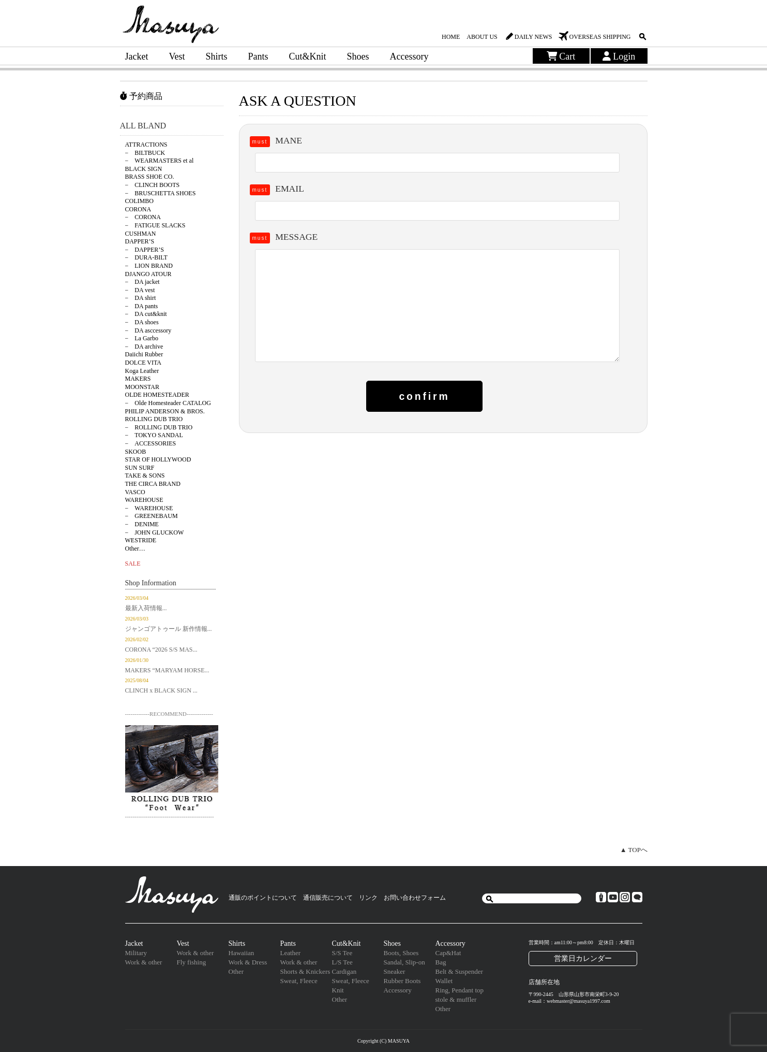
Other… (135, 548)
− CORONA (143, 217)
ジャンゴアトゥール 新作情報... (168, 628)
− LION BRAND (149, 265)
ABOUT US (482, 36)
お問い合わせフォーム (415, 897)
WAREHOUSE (144, 499)
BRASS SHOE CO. (149, 176)
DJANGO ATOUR (148, 274)
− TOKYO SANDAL (154, 435)
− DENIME (142, 524)
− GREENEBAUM (151, 516)
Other (236, 971)
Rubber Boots (402, 981)
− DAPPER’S (144, 249)
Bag (440, 962)
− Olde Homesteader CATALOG (168, 403)
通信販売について (328, 897)
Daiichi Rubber (144, 354)
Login (619, 56)
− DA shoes (142, 322)
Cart (561, 56)
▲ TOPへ (634, 850)
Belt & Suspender (459, 971)
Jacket (136, 56)
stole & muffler (456, 999)
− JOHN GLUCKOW (154, 532)
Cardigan (344, 971)
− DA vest (140, 290)
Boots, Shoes (401, 953)
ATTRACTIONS (146, 144)
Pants (258, 56)
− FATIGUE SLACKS (155, 225)
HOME (451, 36)
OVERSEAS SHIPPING (599, 36)
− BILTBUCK (145, 152)
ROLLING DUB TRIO (154, 419)
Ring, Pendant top (459, 990)
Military (136, 953)
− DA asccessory (148, 330)
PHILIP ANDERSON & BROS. (165, 411)
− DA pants (141, 306)
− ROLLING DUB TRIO (159, 427)
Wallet (444, 981)
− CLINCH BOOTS (152, 185)
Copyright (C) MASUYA (383, 1041)
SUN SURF (140, 467)
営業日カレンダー (583, 958)
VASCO (135, 492)
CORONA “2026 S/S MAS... (161, 649)
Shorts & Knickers (305, 971)
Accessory (409, 56)
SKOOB (135, 451)
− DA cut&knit (146, 314)
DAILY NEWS (533, 36)
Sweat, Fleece (299, 981)
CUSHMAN (140, 233)
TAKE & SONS (145, 475)
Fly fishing (191, 962)
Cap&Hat (448, 953)
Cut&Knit (307, 56)
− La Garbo (141, 338)
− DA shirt (140, 297)
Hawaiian (241, 953)
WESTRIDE (141, 540)
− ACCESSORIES (150, 443)
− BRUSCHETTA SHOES (160, 193)
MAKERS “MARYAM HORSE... (167, 670)
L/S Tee (342, 962)
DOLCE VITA (143, 362)
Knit (338, 990)
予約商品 (141, 96)
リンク (368, 897)
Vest (177, 56)
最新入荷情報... (146, 608)
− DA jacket (142, 281)
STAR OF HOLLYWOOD (158, 459)
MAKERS (138, 378)
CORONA (138, 209)
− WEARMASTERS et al (159, 160)
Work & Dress (248, 962)
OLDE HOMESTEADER (157, 394)
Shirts (216, 56)
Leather (290, 953)
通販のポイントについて (263, 897)
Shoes (358, 56)
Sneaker (394, 971)
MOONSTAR (142, 387)
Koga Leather (142, 370)
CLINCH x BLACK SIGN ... (161, 690)
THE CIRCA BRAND (153, 483)
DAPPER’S (140, 241)
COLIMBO (139, 201)
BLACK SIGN (143, 168)
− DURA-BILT (146, 257)
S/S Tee (342, 953)
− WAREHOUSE (149, 508)
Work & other (143, 962)
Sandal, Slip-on (404, 962)
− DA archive (144, 346)
